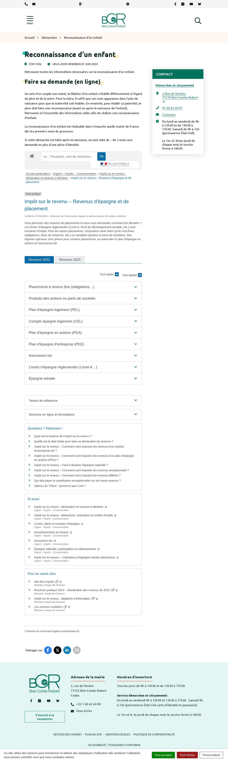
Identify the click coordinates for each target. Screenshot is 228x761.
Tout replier (109, 274)
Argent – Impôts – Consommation (75, 173)
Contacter (169, 114)
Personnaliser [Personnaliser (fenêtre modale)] (211, 755)
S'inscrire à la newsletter (44, 717)
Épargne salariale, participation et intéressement (66, 548)
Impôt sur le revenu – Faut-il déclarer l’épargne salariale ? (71, 465)
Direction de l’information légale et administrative (53, 631)
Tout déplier (132, 272)
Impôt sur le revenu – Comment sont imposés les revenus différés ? (77, 475)
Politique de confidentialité (154, 734)
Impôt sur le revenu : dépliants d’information (66, 598)
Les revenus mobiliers (52, 606)
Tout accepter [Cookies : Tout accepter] (163, 755)
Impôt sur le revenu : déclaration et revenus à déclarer (70, 506)
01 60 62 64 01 (172, 108)
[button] (198, 20)
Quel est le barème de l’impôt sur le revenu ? (63, 436)
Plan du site (93, 734)
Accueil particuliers (38, 173)
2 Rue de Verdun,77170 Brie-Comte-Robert (180, 97)
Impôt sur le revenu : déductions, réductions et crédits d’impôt (75, 515)
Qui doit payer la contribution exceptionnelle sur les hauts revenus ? (78, 480)
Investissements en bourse (53, 532)
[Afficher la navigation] (30, 20)
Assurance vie (45, 540)
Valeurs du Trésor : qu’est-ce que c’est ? (60, 485)
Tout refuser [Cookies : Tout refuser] (187, 755)
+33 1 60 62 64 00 (86, 704)
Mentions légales (117, 734)
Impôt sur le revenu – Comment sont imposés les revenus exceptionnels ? (81, 470)
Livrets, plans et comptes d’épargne (58, 523)
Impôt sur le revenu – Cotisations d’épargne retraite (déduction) (76, 557)
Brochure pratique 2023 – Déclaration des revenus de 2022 (76, 590)
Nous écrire (81, 711)
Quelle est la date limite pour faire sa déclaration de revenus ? (74, 441)
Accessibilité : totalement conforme (114, 745)
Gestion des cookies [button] (67, 734)
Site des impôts (48, 581)
